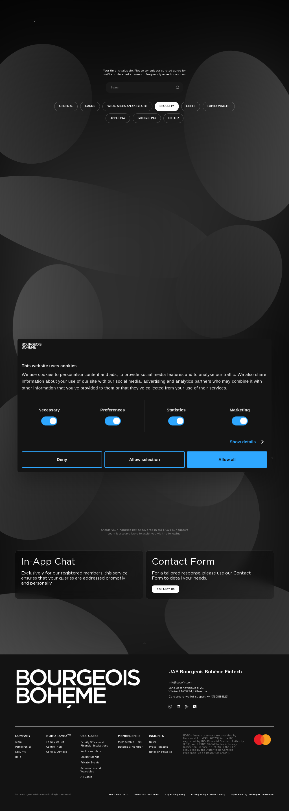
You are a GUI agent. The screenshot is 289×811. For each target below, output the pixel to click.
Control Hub (54, 746)
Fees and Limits (118, 795)
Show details (243, 441)
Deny (62, 459)
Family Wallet (55, 742)
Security (20, 751)
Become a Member (130, 746)
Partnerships (23, 746)
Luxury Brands (89, 757)
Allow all (227, 459)
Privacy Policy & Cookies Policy (208, 795)
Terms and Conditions (146, 795)
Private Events (89, 762)
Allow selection (144, 459)
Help (18, 757)
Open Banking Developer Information (252, 795)
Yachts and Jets (90, 751)
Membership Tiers (129, 742)
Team (18, 742)
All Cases (86, 777)
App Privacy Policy (175, 795)
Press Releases (158, 746)
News (152, 742)
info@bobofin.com (180, 682)
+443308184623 (217, 696)
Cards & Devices (56, 751)
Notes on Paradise (160, 751)
